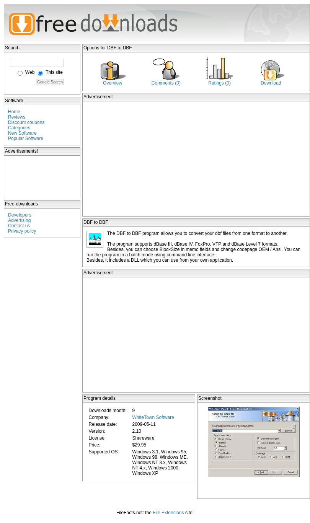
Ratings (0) (219, 83)
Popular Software (25, 138)
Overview (112, 83)
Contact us (19, 225)
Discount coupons (26, 122)
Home (14, 111)
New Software (22, 133)
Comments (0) (166, 83)
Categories (19, 127)
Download (271, 83)
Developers (19, 215)
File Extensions (168, 512)
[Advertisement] (42, 177)
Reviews (16, 117)
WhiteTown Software (153, 417)
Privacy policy (22, 231)
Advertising (19, 220)
